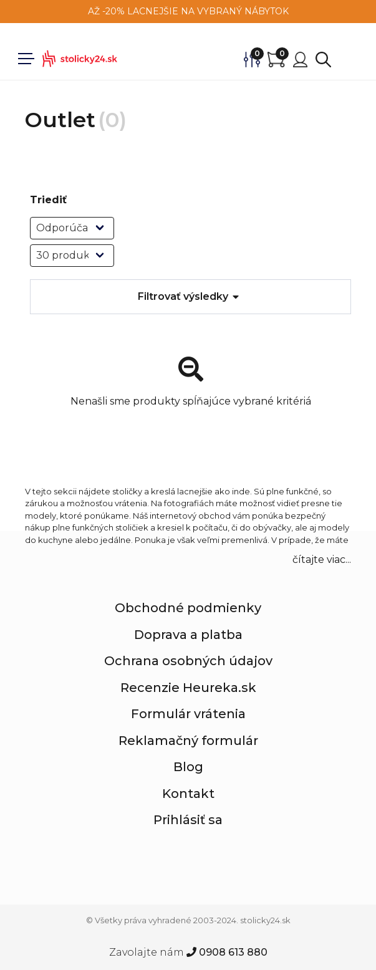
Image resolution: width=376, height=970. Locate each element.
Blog (188, 766)
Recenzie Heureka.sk (188, 687)
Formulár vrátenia (188, 713)
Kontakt (188, 793)
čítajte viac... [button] (321, 559)
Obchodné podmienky (188, 607)
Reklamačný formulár (188, 740)
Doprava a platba (188, 634)
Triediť (48, 200)
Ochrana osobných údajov (188, 660)
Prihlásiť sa (188, 819)
